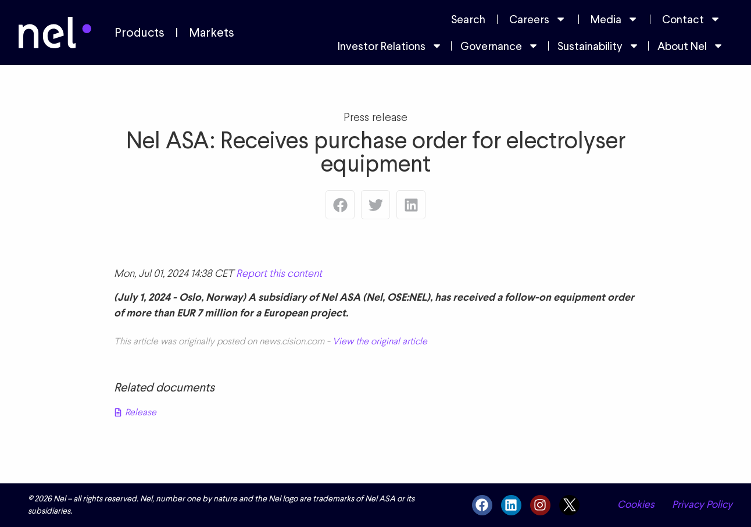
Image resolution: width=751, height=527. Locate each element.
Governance (499, 45)
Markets (211, 32)
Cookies (636, 504)
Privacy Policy (702, 504)
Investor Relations (390, 45)
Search (468, 19)
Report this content (279, 273)
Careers (537, 19)
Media (614, 19)
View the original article (379, 341)
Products (139, 32)
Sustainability (598, 45)
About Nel (690, 45)
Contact (691, 19)
